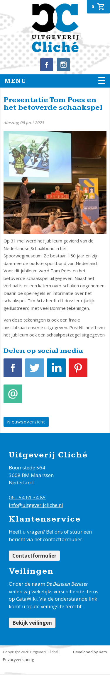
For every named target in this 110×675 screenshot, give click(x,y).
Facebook (13, 370)
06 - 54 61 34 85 (27, 497)
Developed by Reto (90, 652)
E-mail (13, 397)
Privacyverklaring (18, 659)
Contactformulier (34, 555)
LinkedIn (56, 370)
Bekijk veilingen (32, 622)
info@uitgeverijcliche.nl (36, 505)
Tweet (34, 370)
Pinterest (78, 370)
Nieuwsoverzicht (26, 422)
